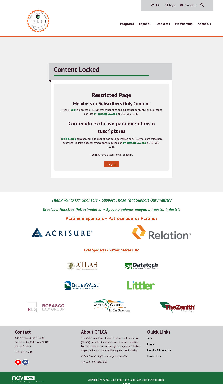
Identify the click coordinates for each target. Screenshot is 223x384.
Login (111, 162)
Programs (127, 23)
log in (73, 108)
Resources (163, 23)
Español (144, 23)
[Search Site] (202, 5)
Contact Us (154, 354)
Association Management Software (28, 377)
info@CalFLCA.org (105, 112)
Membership (184, 23)
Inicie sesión (68, 137)
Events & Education (159, 348)
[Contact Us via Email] (25, 361)
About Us (204, 23)
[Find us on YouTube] (18, 361)
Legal (147, 378)
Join (149, 336)
